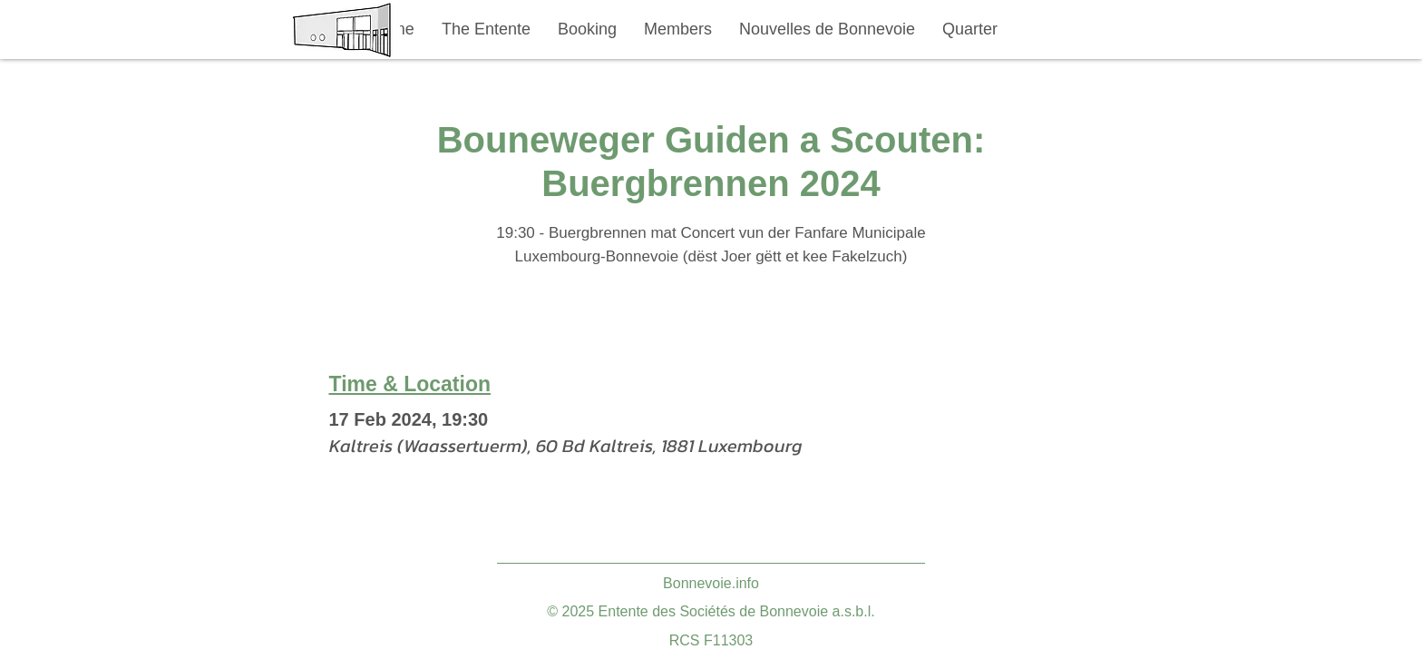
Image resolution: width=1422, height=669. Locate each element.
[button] (486, 29)
